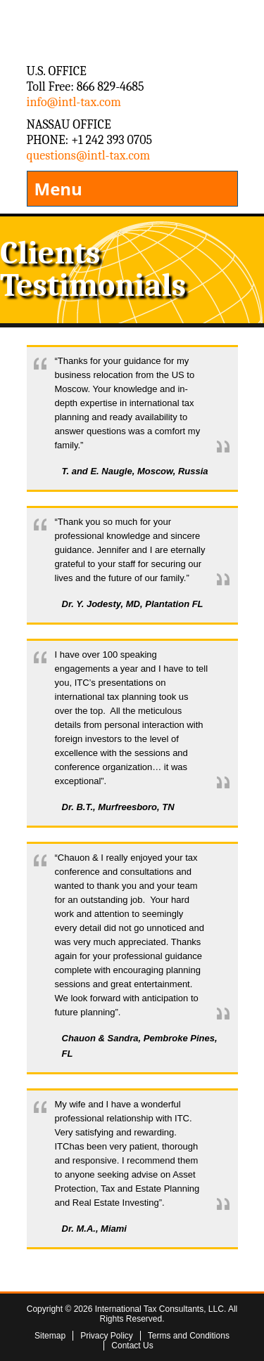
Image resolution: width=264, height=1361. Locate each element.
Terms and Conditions (189, 1336)
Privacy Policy (106, 1336)
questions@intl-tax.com (89, 155)
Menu (58, 188)
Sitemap (49, 1336)
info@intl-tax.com (74, 102)
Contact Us (132, 1345)
